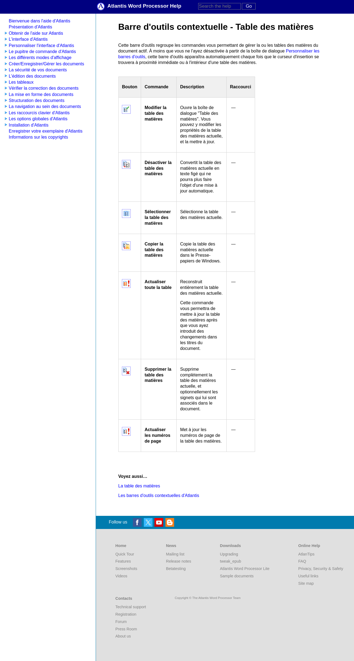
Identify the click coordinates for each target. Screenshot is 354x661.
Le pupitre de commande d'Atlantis (42, 51)
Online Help (309, 545)
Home (120, 545)
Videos (121, 576)
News (171, 545)
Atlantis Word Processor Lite (245, 568)
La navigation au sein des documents (45, 106)
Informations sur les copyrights (38, 137)
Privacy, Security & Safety (320, 568)
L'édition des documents (32, 76)
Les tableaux (21, 82)
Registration (125, 614)
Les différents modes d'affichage (40, 57)
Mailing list (175, 554)
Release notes (178, 561)
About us (123, 636)
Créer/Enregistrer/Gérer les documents (46, 64)
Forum (121, 621)
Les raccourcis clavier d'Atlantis (39, 112)
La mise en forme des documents (41, 94)
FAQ (302, 561)
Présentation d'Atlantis (30, 27)
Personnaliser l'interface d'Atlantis (41, 45)
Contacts (123, 598)
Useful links (308, 576)
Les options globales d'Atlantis (38, 118)
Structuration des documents (37, 100)
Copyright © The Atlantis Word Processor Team (208, 597)
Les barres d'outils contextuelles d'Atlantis (158, 495)
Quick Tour (124, 554)
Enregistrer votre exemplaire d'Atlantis (46, 131)
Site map (306, 583)
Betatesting (176, 568)
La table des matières (139, 486)
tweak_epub (230, 561)
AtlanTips (306, 554)
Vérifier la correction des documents (43, 88)
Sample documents (237, 576)
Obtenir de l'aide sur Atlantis (36, 33)
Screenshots (126, 568)
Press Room (126, 629)
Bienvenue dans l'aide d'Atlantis (39, 21)
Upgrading (229, 554)
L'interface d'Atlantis (28, 39)
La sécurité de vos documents (38, 70)
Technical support (130, 607)
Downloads (230, 545)
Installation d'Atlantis (28, 125)
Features (123, 561)
